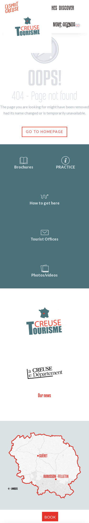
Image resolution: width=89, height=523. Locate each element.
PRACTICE (65, 162)
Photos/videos (44, 270)
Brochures (23, 162)
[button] (69, 25)
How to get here (45, 198)
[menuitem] (66, 8)
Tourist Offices (44, 234)
